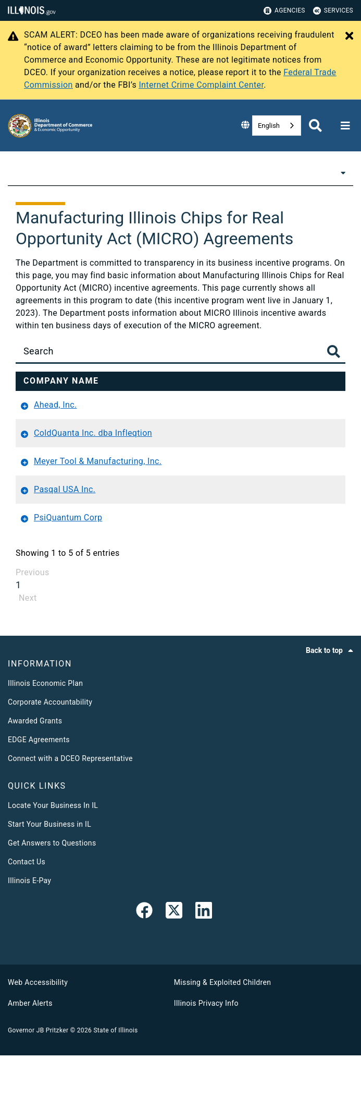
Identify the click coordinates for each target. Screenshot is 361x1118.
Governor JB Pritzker (38, 1093)
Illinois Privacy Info (206, 1066)
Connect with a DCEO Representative (70, 821)
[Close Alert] (349, 36)
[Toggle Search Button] (333, 352)
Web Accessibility (38, 1045)
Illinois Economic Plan (45, 746)
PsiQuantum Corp (68, 580)
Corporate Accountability (50, 764)
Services (333, 11)
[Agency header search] (315, 125)
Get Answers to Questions (52, 905)
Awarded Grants (35, 783)
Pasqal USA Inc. (64, 552)
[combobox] (276, 125)
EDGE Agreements (39, 802)
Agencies (284, 11)
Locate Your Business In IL (53, 868)
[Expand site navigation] (345, 126)
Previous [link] (32, 635)
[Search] (180, 351)
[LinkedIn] (203, 975)
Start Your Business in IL (49, 887)
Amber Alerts (30, 1066)
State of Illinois (115, 1093)
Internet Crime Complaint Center (201, 85)
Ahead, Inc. (55, 442)
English (269, 125)
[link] (144, 975)
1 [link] (18, 647)
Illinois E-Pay (29, 943)
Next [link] (28, 660)
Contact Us (26, 924)
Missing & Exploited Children (222, 1045)
